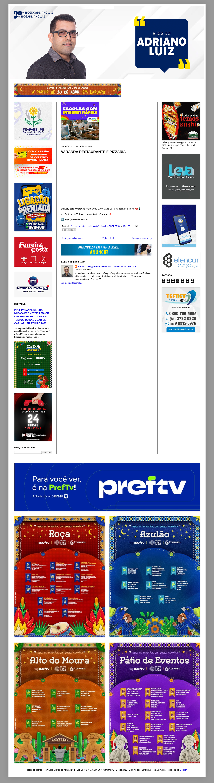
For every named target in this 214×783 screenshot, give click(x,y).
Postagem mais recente (72, 238)
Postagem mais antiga (142, 238)
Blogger (183, 770)
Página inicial (108, 238)
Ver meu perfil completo (71, 283)
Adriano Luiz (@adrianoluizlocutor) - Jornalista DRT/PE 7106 (107, 266)
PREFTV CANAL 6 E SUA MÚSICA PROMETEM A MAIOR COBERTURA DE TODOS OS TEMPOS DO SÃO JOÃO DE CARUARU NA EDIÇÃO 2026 (31, 317)
